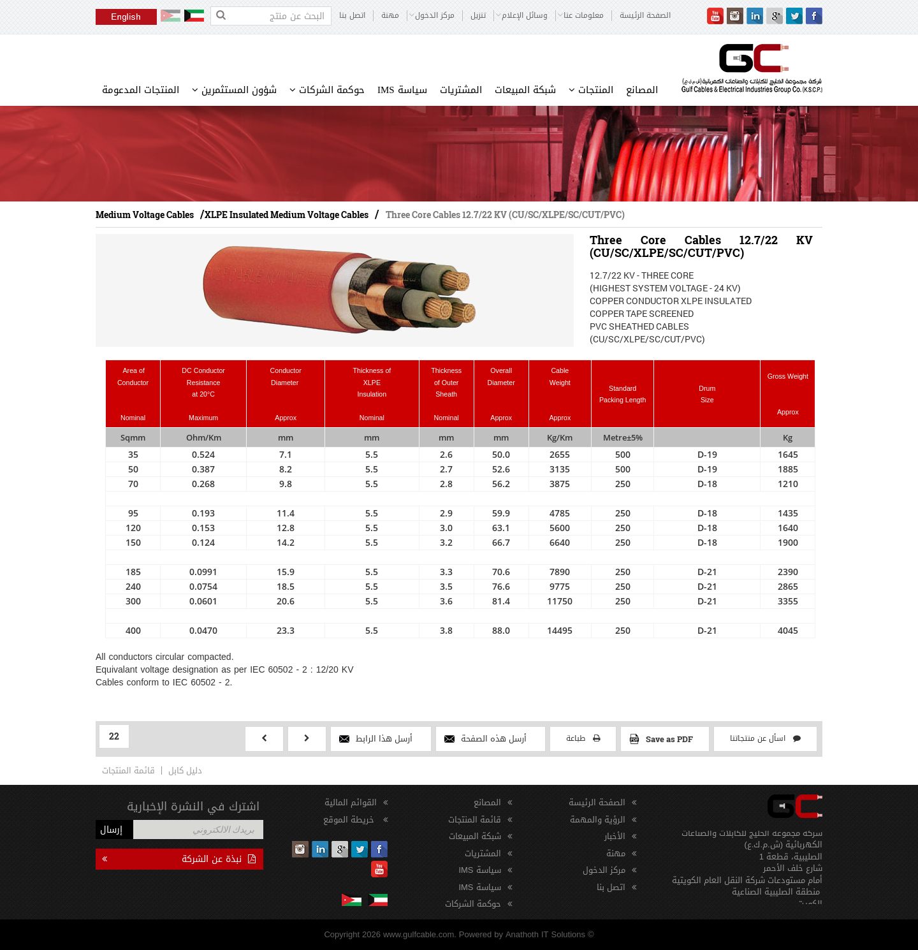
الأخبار (614, 836)
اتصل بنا (352, 15)
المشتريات (461, 90)
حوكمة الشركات (327, 90)
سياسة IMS (402, 90)
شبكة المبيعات (525, 90)
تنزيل (478, 15)
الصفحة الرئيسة (645, 15)
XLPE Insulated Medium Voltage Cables (286, 214)
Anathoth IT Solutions (545, 934)
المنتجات (591, 90)
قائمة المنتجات (128, 770)
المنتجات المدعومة (140, 90)
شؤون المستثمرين (234, 90)
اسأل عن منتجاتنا (765, 738)
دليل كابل (185, 770)
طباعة (583, 738)
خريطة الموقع (350, 820)
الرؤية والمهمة (597, 820)
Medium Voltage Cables (145, 214)
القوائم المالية (350, 802)
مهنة (390, 15)
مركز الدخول (604, 870)
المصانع (642, 90)
